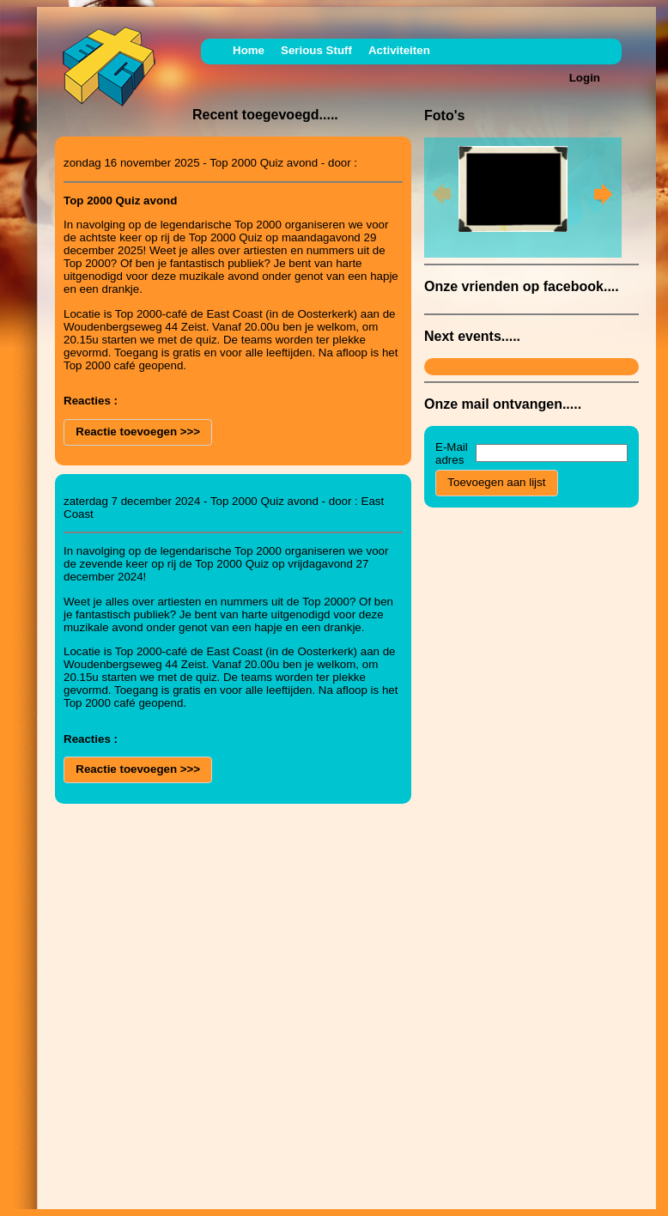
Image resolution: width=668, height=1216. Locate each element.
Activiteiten (399, 50)
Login (584, 77)
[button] (138, 432)
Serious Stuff (316, 50)
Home (248, 50)
